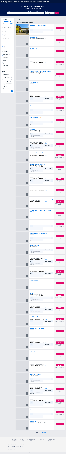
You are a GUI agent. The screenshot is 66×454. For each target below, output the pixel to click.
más (45, 452)
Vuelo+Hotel (10, 1)
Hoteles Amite (15, 447)
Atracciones (39, 1)
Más (48, 1)
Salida (37, 11)
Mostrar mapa (7, 21)
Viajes (22, 1)
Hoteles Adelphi (9, 447)
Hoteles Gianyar (21, 447)
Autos (31, 1)
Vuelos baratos (17, 1)
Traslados (44, 1)
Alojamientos (26, 1)
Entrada (29, 11)
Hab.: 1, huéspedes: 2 (48, 13)
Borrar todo (11, 23)
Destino (8, 11)
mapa (46, 39)
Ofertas (34, 1)
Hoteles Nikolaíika (33, 447)
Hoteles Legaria (27, 447)
